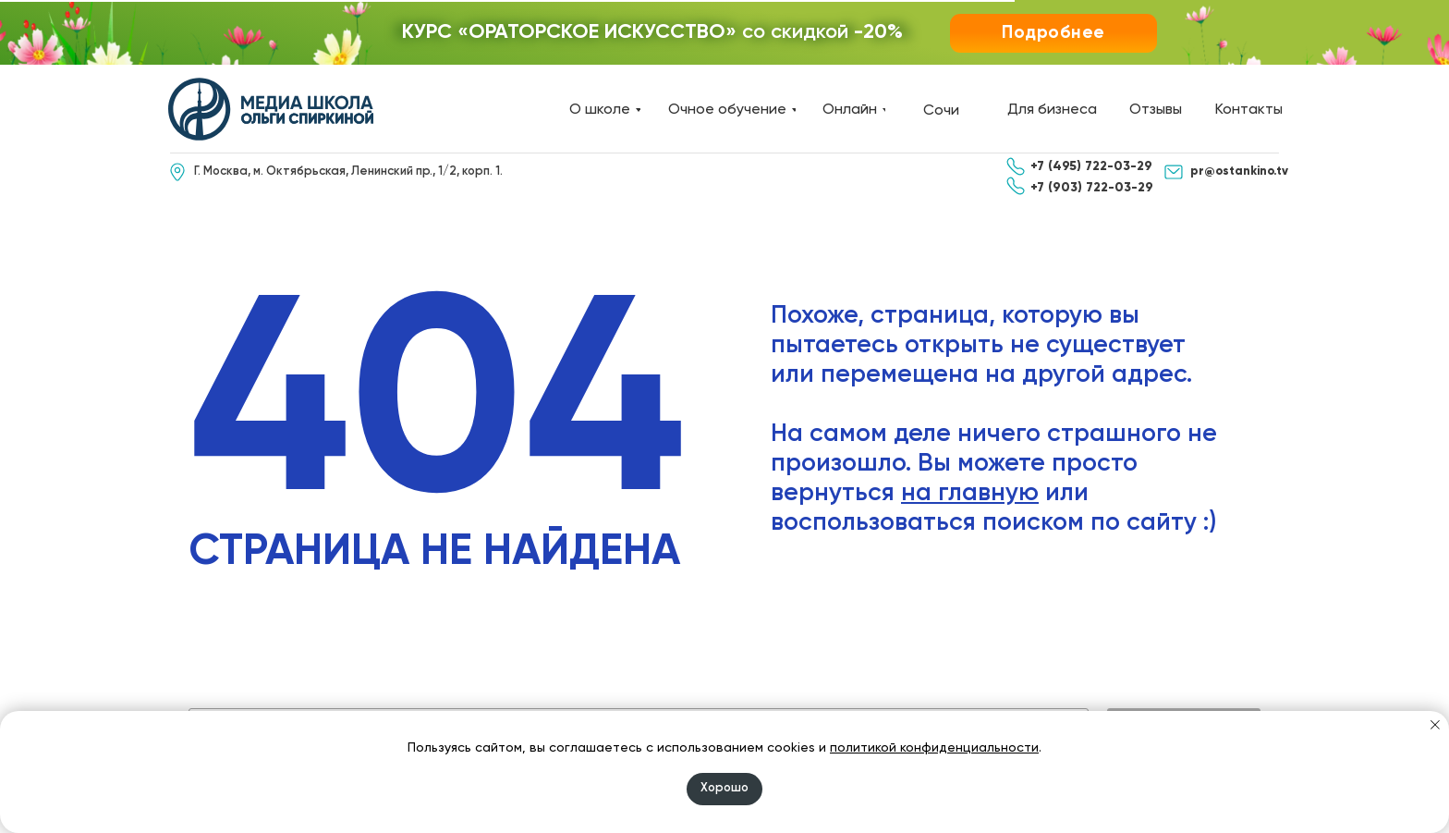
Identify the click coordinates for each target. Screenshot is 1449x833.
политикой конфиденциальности (934, 747)
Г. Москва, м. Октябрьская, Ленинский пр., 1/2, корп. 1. (348, 171)
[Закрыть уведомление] (1435, 725)
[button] (1053, 33)
